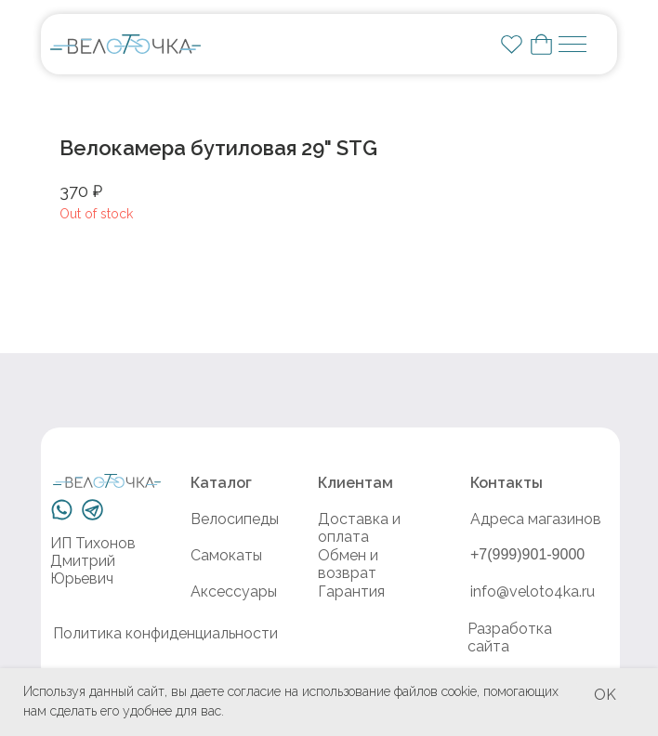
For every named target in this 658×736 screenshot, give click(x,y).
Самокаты (226, 555)
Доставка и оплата (359, 527)
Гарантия (351, 591)
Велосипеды (235, 519)
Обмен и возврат (348, 564)
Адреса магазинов (535, 519)
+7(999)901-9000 (527, 554)
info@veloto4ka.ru (532, 591)
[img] (125, 44)
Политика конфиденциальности (165, 633)
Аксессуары (234, 591)
